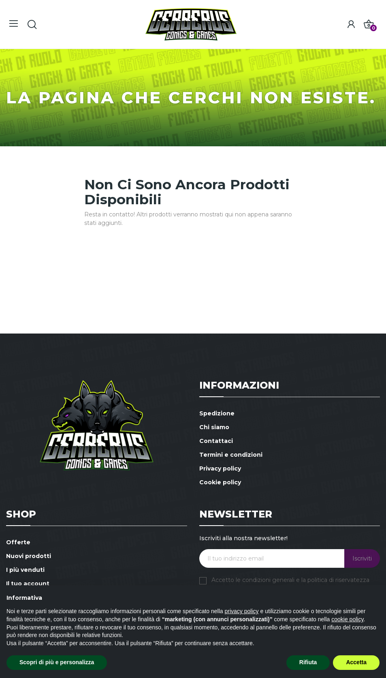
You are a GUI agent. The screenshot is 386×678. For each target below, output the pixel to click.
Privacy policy (220, 468)
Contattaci (216, 441)
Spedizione (217, 413)
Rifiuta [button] (308, 662)
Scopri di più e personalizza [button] (56, 662)
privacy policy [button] (242, 611)
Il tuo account (27, 583)
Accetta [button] (356, 662)
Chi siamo (214, 427)
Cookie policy (220, 482)
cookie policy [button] (347, 619)
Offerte (18, 542)
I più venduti (25, 569)
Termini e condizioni (230, 454)
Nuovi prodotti (28, 556)
